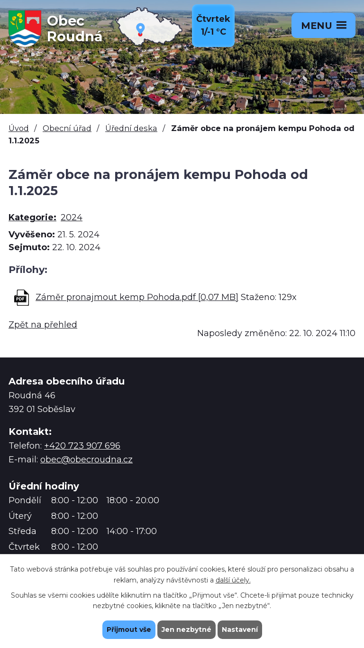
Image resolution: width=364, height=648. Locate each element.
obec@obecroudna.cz (86, 459)
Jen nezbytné (186, 629)
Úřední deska (131, 128)
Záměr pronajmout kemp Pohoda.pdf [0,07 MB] (137, 297)
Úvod (19, 128)
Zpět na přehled (43, 324)
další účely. (233, 580)
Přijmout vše (129, 629)
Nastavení (240, 629)
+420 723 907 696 (82, 446)
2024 (71, 217)
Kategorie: (32, 217)
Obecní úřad (67, 128)
